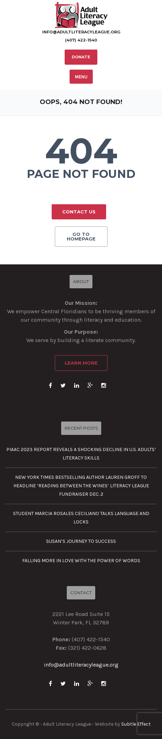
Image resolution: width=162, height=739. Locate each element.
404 (81, 150)
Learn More (81, 363)
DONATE (81, 56)
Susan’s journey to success (81, 541)
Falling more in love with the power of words (81, 561)
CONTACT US (79, 211)
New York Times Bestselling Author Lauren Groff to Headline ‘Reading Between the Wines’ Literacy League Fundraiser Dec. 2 (81, 485)
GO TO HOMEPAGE (81, 236)
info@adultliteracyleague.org (81, 32)
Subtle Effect (136, 724)
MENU (81, 76)
